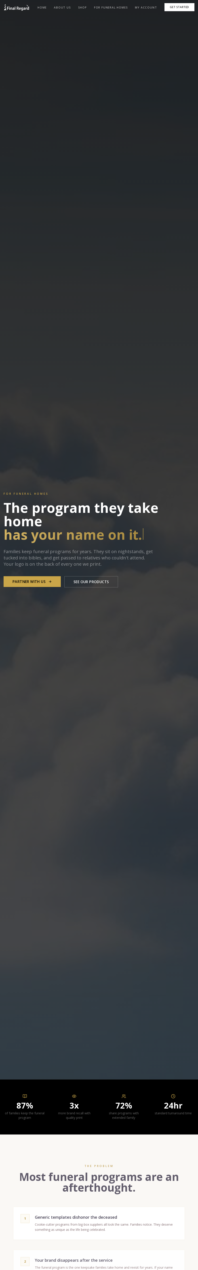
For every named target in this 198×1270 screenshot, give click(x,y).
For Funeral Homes (111, 7)
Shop (82, 7)
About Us (62, 7)
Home (42, 7)
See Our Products (91, 581)
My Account (146, 7)
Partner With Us (32, 581)
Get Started (179, 7)
